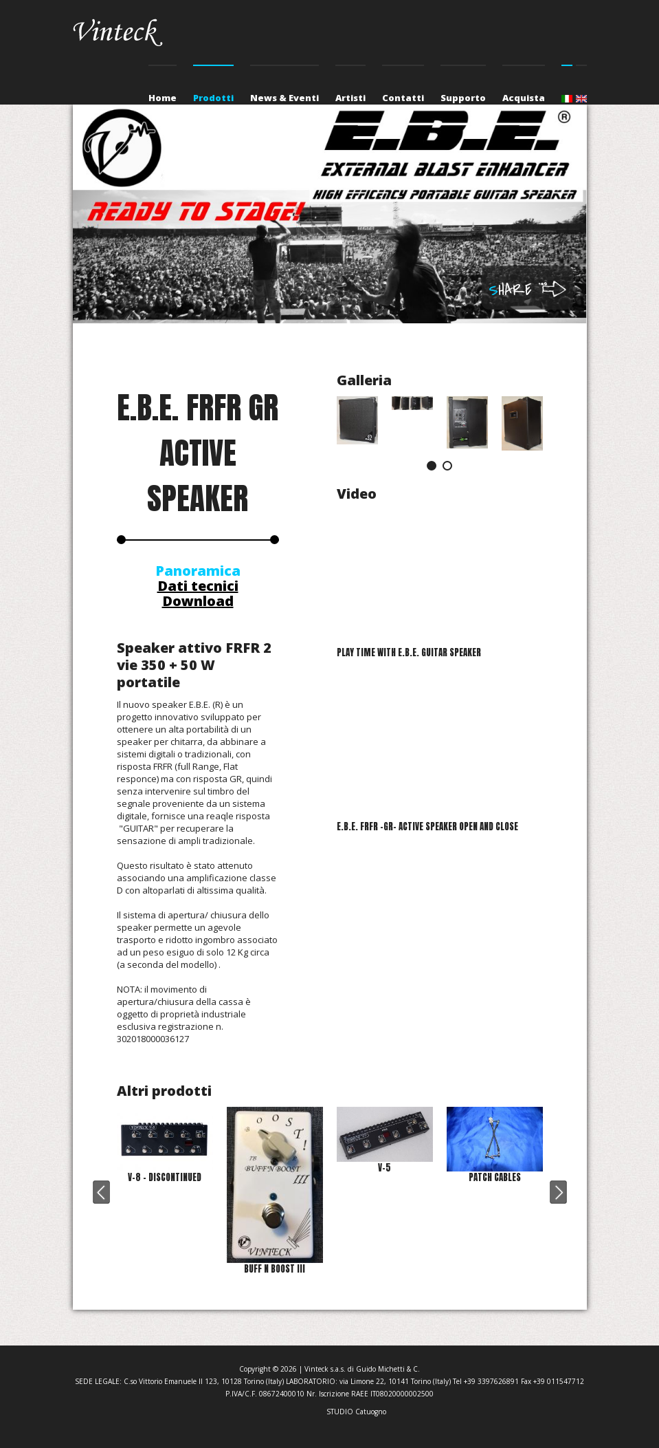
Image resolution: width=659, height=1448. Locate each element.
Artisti (350, 97)
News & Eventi (284, 97)
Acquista (523, 97)
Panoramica (198, 570)
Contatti (403, 97)
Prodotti (213, 97)
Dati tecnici (197, 585)
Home (162, 97)
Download (198, 601)
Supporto (463, 97)
